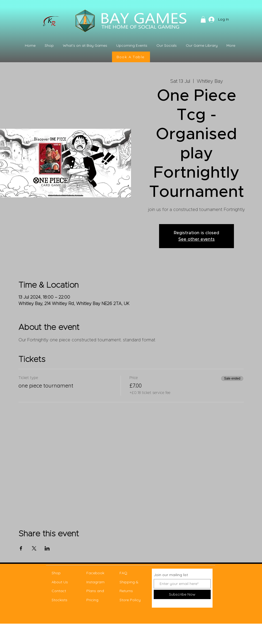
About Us (60, 582)
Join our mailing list (171, 575)
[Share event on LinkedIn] (47, 548)
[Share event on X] (34, 548)
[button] (203, 19)
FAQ (123, 573)
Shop (56, 573)
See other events (196, 239)
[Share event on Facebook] (21, 548)
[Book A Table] (131, 57)
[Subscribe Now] (182, 594)
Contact (59, 590)
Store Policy (130, 599)
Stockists (59, 599)
